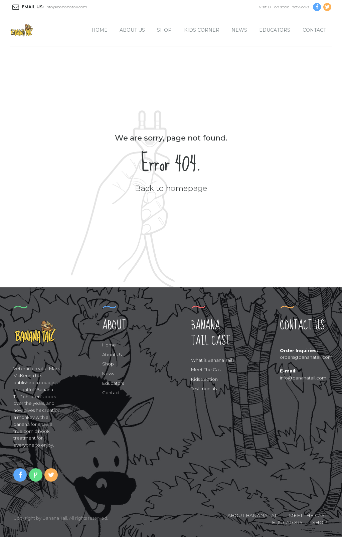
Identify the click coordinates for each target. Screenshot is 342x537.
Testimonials (204, 388)
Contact (314, 30)
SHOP (319, 522)
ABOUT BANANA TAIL (253, 515)
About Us (132, 30)
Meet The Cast (206, 369)
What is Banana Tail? (212, 360)
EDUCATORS (287, 522)
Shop (164, 30)
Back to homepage (171, 188)
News (239, 30)
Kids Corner (201, 30)
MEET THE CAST (308, 515)
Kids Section (204, 379)
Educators (274, 30)
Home (100, 30)
